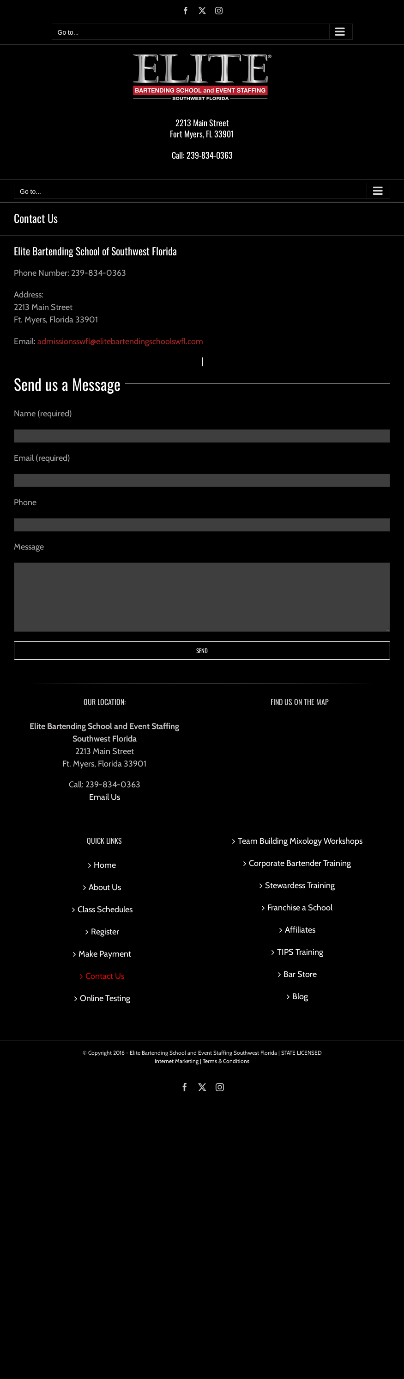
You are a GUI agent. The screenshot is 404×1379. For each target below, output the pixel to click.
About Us (105, 887)
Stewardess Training (300, 885)
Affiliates (300, 930)
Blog (300, 996)
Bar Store (300, 974)
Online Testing (105, 998)
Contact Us (104, 976)
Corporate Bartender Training (300, 863)
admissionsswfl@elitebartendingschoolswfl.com (120, 341)
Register (105, 932)
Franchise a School (299, 908)
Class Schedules (105, 909)
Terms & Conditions (226, 1060)
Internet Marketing (177, 1060)
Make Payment (104, 954)
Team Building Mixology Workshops (300, 841)
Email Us (104, 797)
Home (105, 865)
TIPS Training (300, 952)
